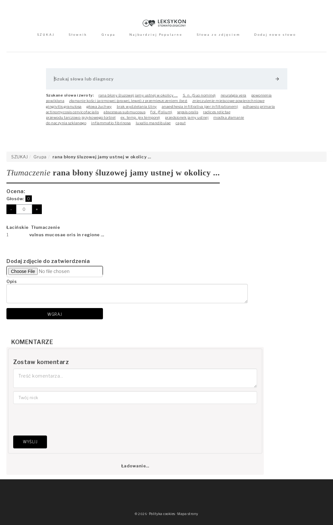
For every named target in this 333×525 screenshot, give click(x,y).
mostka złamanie (228, 117)
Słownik (78, 34)
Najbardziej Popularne (155, 34)
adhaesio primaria (259, 106)
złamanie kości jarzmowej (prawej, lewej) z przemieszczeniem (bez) (128, 100)
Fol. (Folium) (161, 112)
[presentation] (62, 419)
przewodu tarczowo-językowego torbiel (81, 117)
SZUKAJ (46, 34)
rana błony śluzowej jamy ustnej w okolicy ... (138, 95)
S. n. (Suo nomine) (199, 95)
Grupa (108, 34)
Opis (11, 281)
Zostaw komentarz (41, 362)
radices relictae (216, 112)
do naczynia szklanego (66, 123)
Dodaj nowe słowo (275, 34)
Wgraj (54, 314)
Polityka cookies (162, 514)
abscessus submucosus (124, 112)
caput (181, 123)
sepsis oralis (188, 112)
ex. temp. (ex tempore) (140, 117)
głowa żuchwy (99, 106)
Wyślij (30, 441)
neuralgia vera (233, 95)
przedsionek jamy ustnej (187, 117)
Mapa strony (187, 514)
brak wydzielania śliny (137, 106)
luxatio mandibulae (153, 123)
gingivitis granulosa (64, 106)
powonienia (261, 95)
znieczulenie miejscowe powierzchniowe (228, 100)
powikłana (55, 100)
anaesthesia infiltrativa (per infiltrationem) (200, 106)
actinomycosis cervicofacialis (72, 112)
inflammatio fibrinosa (111, 123)
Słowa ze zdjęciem (218, 34)
